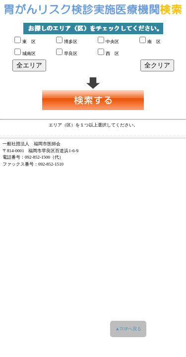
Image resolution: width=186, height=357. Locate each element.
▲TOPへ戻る (128, 328)
